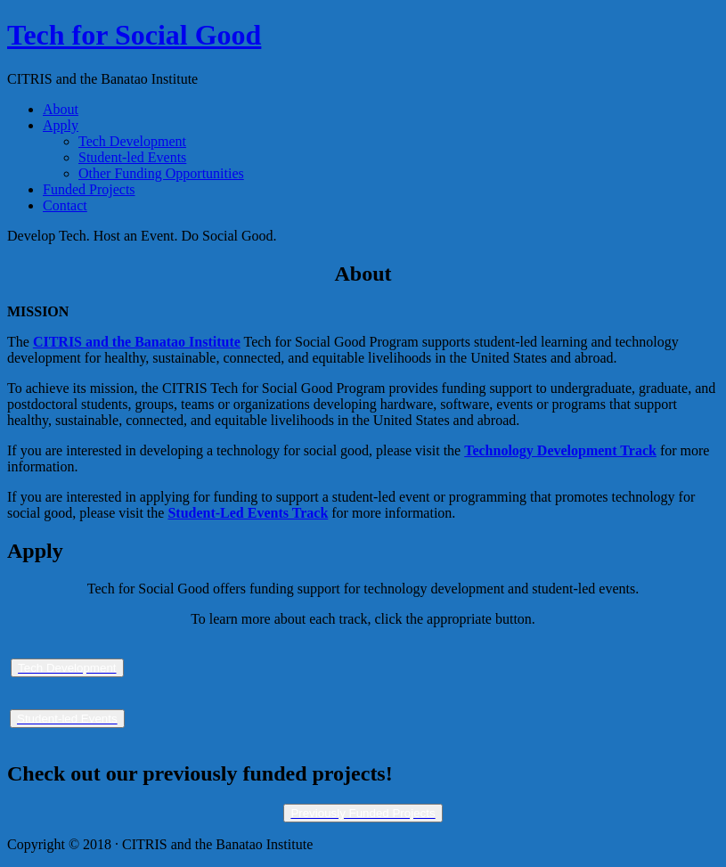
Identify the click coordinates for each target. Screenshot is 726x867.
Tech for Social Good (134, 35)
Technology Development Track (560, 450)
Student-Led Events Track (247, 512)
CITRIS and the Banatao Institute (137, 341)
